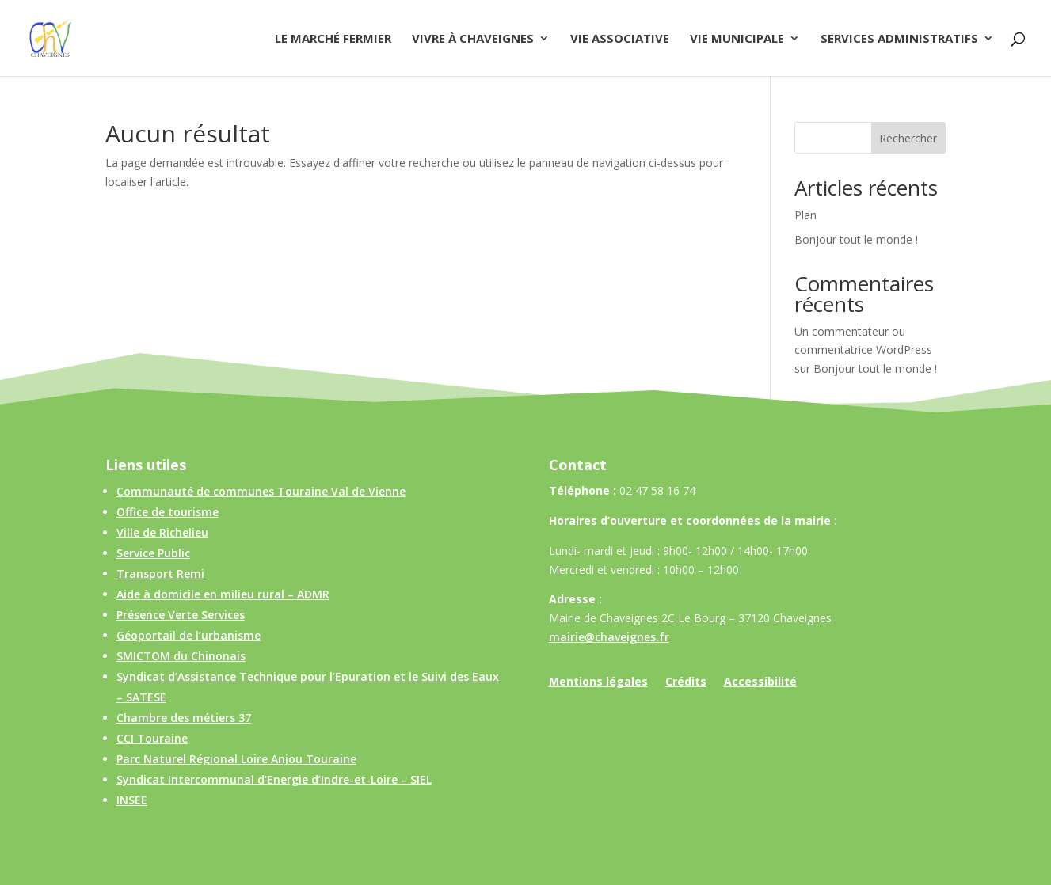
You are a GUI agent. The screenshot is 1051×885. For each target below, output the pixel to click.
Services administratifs (899, 39)
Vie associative (619, 39)
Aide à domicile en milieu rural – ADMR (222, 594)
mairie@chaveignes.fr (609, 636)
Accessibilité (760, 682)
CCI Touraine (152, 738)
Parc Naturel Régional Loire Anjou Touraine (236, 758)
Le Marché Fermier (333, 39)
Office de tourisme (167, 511)
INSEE (131, 799)
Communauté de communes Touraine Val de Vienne (261, 491)
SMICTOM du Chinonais (181, 655)
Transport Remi (160, 573)
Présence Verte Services (180, 614)
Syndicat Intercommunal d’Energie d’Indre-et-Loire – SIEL (274, 779)
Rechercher (908, 138)
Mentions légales (598, 682)
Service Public (153, 552)
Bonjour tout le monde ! (856, 239)
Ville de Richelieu (162, 532)
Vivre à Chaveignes (473, 39)
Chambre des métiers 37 (183, 717)
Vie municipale (737, 39)
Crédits (685, 682)
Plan (805, 214)
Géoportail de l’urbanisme (188, 635)
